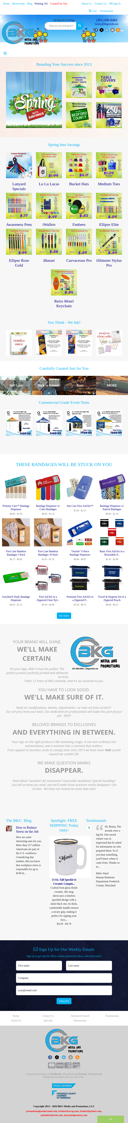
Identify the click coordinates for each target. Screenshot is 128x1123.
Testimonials (112, 1015)
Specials (48, 1020)
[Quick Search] (60, 26)
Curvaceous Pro (79, 260)
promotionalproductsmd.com (41, 1111)
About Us (16, 1020)
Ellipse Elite (109, 224)
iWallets (49, 224)
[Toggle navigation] (5, 53)
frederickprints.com (90, 1111)
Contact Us (48, 1015)
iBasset (49, 260)
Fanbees (79, 224)
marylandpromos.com (75, 1115)
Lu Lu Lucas (49, 184)
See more (64, 615)
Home (6, 3)
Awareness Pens (19, 224)
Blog (29, 3)
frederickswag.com (68, 1111)
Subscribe (64, 1001)
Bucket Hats (79, 184)
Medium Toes (109, 184)
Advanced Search (80, 1015)
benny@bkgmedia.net (106, 24)
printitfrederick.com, (52, 1115)
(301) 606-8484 (106, 20)
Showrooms (18, 3)
